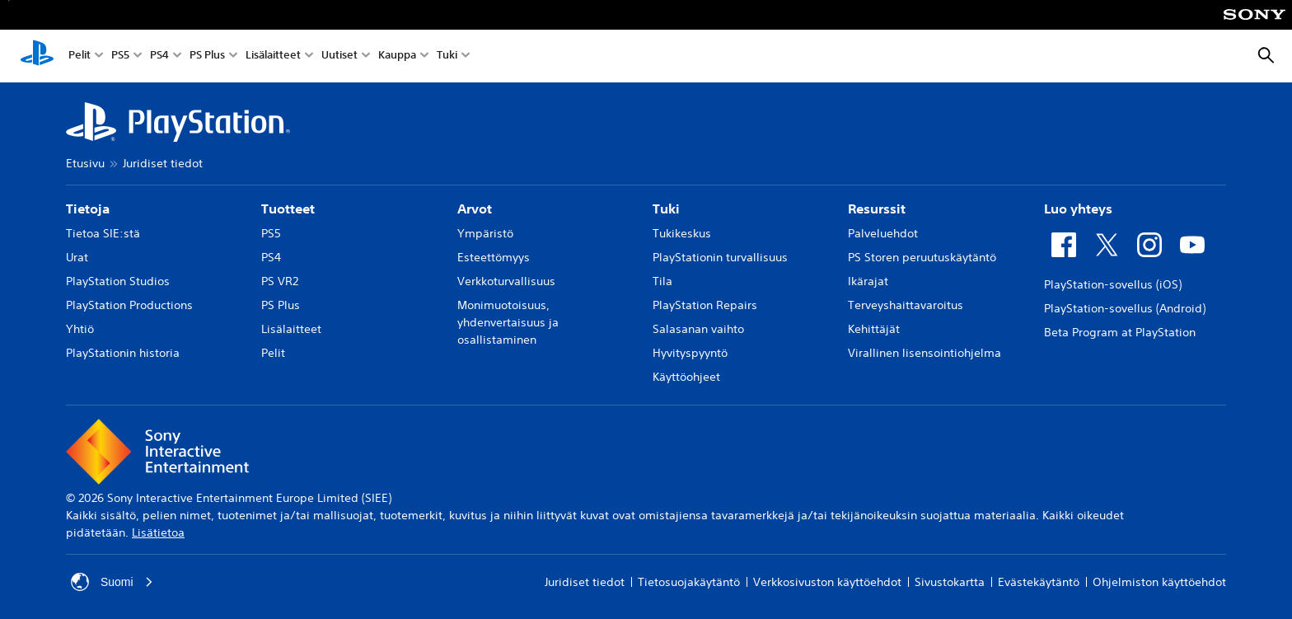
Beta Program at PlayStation (1120, 332)
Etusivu (85, 163)
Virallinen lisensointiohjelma (924, 352)
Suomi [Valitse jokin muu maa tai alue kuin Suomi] (112, 582)
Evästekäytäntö (1038, 581)
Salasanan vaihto (698, 328)
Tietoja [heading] (88, 208)
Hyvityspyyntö (690, 352)
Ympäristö (485, 233)
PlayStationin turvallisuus (720, 257)
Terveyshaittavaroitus (905, 305)
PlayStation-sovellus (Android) (1124, 308)
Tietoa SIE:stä (103, 233)
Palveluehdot (883, 233)
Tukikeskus (682, 233)
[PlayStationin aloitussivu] (37, 56)
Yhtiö (80, 328)
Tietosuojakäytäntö (689, 581)
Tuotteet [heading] (288, 208)
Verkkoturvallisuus (506, 281)
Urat (77, 257)
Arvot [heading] (474, 208)
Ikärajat (868, 281)
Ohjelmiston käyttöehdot (1159, 581)
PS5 (120, 56)
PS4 (159, 56)
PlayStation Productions (129, 305)
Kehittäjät (874, 328)
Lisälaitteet (273, 56)
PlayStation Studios (118, 281)
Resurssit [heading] (877, 208)
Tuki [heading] (666, 208)
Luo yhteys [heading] (1078, 208)
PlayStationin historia (123, 352)
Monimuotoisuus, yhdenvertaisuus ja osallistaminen (508, 322)
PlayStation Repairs (705, 305)
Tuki (447, 56)
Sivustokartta (950, 581)
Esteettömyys (493, 257)
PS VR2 (279, 281)
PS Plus (207, 56)
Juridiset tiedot (163, 163)
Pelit (79, 56)
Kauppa (397, 56)
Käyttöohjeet (686, 376)
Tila (662, 281)
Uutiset (339, 56)
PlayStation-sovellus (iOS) (1113, 284)
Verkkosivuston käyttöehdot (827, 581)
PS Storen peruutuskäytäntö (922, 257)
